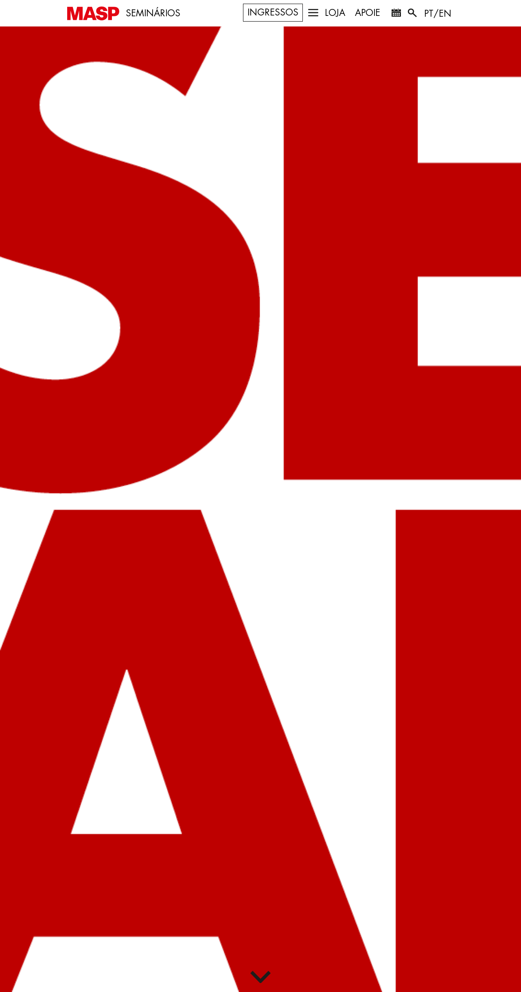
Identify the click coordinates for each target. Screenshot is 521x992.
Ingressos (272, 12)
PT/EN (437, 13)
